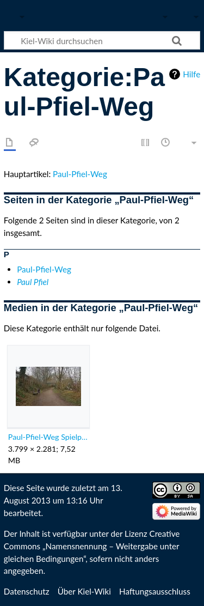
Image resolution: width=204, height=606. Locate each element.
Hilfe (191, 74)
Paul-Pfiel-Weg (80, 174)
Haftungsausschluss (154, 591)
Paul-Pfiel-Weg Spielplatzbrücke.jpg (48, 436)
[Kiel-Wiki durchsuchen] (102, 40)
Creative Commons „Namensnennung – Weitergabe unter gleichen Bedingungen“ (92, 546)
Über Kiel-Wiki (84, 591)
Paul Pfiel (32, 282)
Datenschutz (27, 591)
